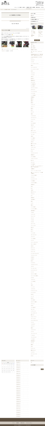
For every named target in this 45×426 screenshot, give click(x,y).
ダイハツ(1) (32, 162)
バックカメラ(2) (33, 115)
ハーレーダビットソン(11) (35, 63)
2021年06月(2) (18, 416)
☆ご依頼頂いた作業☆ (7, 9)
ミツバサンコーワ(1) (34, 255)
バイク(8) (32, 61)
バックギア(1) (33, 324)
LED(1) (32, 346)
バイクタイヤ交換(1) (34, 175)
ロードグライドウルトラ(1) (35, 253)
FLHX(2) (32, 305)
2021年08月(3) (18, 414)
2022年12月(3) (18, 388)
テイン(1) (32, 240)
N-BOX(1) (32, 294)
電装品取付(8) (33, 80)
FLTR (31, 36)
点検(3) (32, 136)
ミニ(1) (32, 203)
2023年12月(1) (18, 371)
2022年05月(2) (18, 397)
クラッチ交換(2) (33, 156)
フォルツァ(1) (33, 279)
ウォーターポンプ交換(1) (34, 275)
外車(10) (32, 76)
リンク (33, 15)
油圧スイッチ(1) (33, 130)
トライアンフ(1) (33, 329)
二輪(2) (32, 190)
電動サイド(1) (33, 145)
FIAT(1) (32, 121)
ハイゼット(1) (33, 104)
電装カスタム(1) (33, 350)
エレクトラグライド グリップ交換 (40, 32)
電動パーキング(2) (33, 143)
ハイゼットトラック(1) (34, 158)
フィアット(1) (33, 119)
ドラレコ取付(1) (33, 307)
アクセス (42, 7)
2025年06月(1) (18, 362)
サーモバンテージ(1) (34, 290)
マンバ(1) (32, 322)
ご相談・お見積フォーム (35, 19)
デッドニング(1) (33, 225)
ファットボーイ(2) (33, 268)
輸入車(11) (32, 78)
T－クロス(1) (33, 335)
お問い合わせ (38, 7)
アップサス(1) (33, 262)
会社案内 (33, 7)
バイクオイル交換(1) (34, 182)
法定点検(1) (32, 197)
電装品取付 (32, 35)
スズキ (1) (32, 106)
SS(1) (32, 188)
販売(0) (32, 108)
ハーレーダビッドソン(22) (35, 69)
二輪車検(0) (32, 168)
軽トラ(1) (32, 160)
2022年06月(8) (18, 395)
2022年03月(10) (18, 401)
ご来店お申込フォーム (35, 21)
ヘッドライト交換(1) (34, 208)
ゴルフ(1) (32, 266)
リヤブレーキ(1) (33, 147)
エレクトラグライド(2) (34, 320)
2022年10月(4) (18, 390)
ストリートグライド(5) (34, 242)
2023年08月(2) (18, 377)
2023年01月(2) (18, 386)
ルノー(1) (32, 296)
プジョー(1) (32, 303)
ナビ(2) (32, 128)
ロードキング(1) (33, 292)
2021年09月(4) (18, 412)
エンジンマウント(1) (34, 270)
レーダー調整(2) (33, 95)
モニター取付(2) (33, 123)
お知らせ (23, 7)
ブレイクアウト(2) (33, 337)
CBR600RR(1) (33, 184)
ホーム (16, 7)
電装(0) (32, 344)
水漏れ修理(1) (33, 210)
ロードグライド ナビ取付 (33, 32)
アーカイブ (18, 360)
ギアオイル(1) (33, 89)
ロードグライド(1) (33, 132)
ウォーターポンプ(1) (34, 67)
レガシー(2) (32, 236)
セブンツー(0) (33, 251)
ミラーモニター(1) (33, 117)
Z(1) (31, 283)
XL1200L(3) (32, 257)
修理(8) (32, 65)
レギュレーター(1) (33, 316)
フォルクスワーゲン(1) (34, 264)
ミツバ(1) (32, 331)
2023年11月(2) (18, 373)
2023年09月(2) (18, 375)
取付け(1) (32, 227)
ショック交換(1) (33, 238)
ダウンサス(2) (33, 82)
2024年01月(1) (18, 369)
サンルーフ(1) (33, 216)
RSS (31, 362)
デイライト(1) (33, 348)
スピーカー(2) (33, 223)
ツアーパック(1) (33, 318)
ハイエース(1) (33, 214)
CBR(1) (32, 186)
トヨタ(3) (32, 212)
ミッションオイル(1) (34, 91)
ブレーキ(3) (32, 134)
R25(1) (32, 110)
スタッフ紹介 (33, 13)
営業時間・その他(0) (34, 49)
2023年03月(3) (18, 382)
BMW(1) (32, 201)
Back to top (22, 420)
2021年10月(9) (18, 410)
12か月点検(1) (33, 199)
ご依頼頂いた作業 (28, 7)
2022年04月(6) (18, 399)
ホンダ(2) (32, 277)
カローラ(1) (32, 309)
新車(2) (32, 102)
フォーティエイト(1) (34, 333)
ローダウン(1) (33, 249)
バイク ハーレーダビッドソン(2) (36, 170)
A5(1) (32, 195)
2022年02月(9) (18, 403)
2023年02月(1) (18, 384)
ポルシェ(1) (32, 149)
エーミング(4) (33, 93)
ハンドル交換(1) (33, 281)
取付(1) (32, 229)
